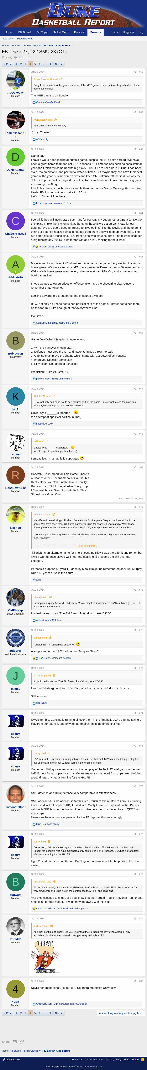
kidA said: (39, 441)
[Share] (135, 72)
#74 (141, 713)
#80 (141, 981)
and (48, 620)
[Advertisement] (72, 1028)
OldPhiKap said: (42, 675)
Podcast (79, 32)
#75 (141, 745)
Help (126, 1059)
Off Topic (42, 32)
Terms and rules (94, 1059)
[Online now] (15, 88)
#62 (141, 112)
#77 (141, 834)
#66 (141, 333)
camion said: (41, 637)
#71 (141, 589)
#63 (141, 149)
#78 (141, 874)
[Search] (141, 32)
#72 (141, 630)
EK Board (24, 32)
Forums (95, 32)
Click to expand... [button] (87, 545)
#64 (141, 213)
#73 (141, 668)
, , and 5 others (54, 378)
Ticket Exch (61, 32)
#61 (141, 72)
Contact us (76, 1059)
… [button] (45, 64)
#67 (141, 388)
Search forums (25, 38)
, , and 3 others (54, 203)
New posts (8, 38)
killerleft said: (41, 597)
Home (9, 32)
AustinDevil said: (43, 881)
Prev (8, 64)
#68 (141, 433)
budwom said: (41, 926)
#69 (141, 467)
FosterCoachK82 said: (46, 79)
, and (55, 246)
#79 (141, 918)
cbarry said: (40, 753)
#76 (141, 786)
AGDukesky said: (43, 119)
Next (57, 64)
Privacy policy (113, 1059)
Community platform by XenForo (73, 1066)
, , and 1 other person (62, 908)
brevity (8, 57)
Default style (11, 1059)
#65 (141, 256)
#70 (141, 507)
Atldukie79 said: (42, 396)
